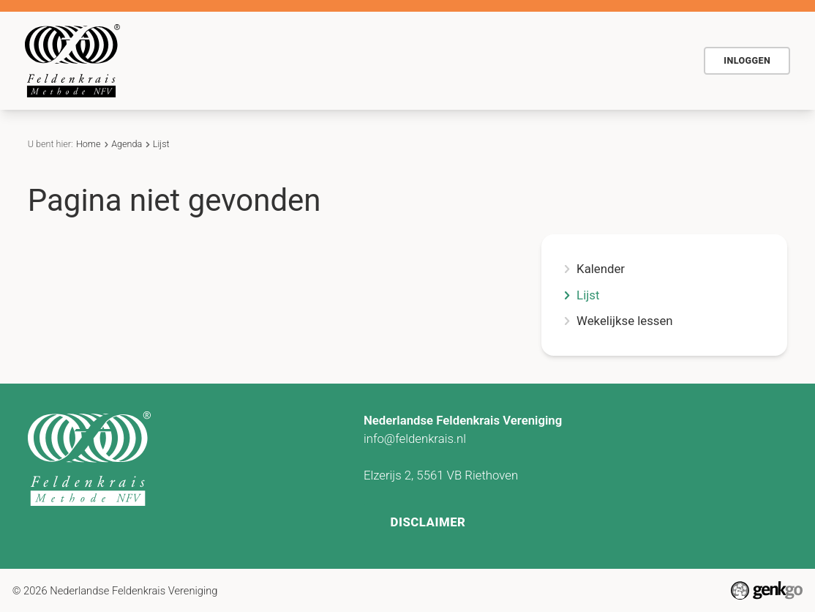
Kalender (600, 269)
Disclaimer (427, 522)
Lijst (161, 143)
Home (232, 60)
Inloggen (747, 60)
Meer (648, 60)
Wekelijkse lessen (624, 321)
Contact (581, 60)
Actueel (514, 60)
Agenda (448, 60)
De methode (296, 60)
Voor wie (378, 60)
